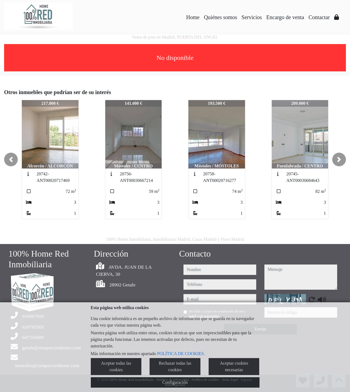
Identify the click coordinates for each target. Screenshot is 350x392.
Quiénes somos (220, 17)
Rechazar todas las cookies (175, 366)
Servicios (251, 17)
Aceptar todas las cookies (116, 366)
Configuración (175, 382)
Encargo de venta (285, 17)
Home (193, 17)
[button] (11, 159)
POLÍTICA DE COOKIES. (181, 353)
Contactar (319, 17)
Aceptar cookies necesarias (234, 366)
